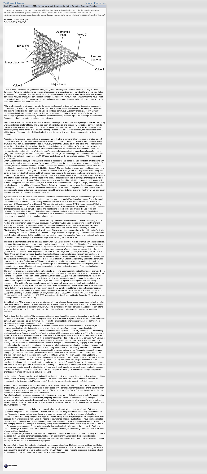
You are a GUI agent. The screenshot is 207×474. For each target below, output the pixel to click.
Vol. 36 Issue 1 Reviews (13, 3)
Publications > (100, 3)
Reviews (88, 3)
